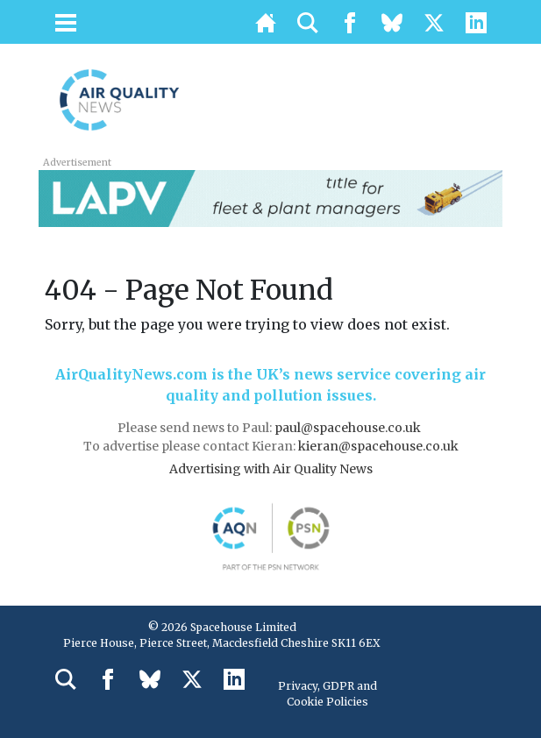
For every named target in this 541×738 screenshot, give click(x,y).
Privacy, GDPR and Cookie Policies (327, 693)
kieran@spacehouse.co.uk (378, 446)
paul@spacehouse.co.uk (349, 428)
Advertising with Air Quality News (271, 469)
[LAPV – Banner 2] (270, 197)
